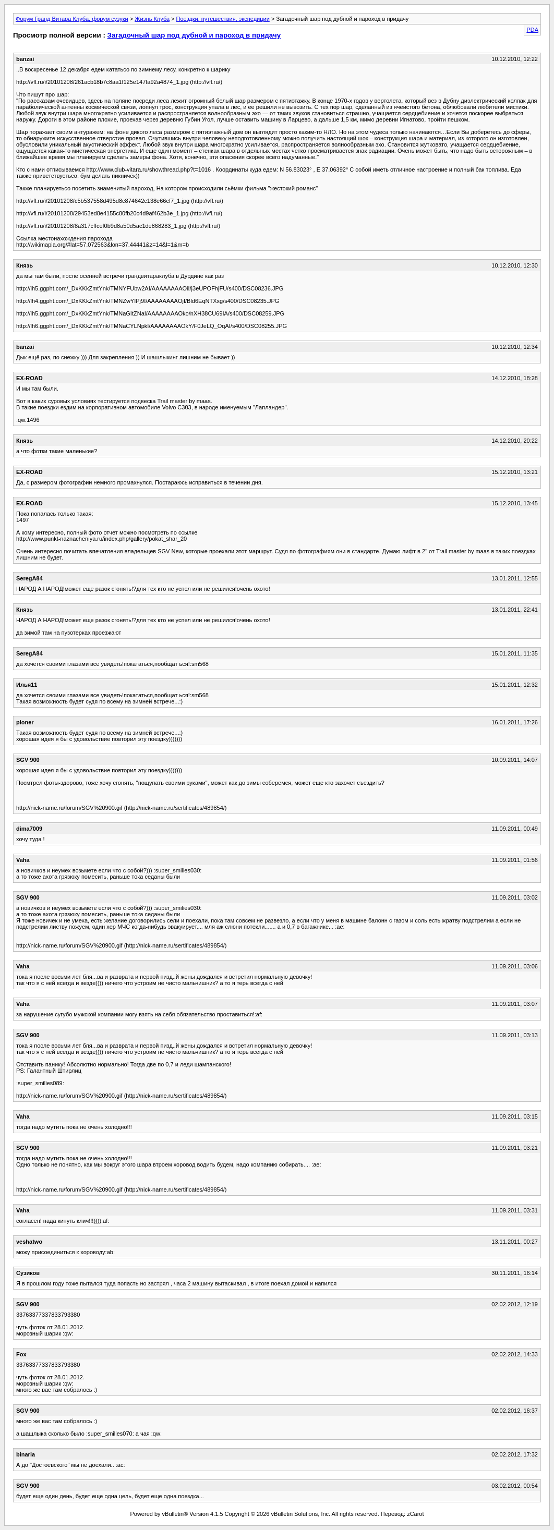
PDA (532, 30)
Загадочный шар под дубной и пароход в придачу (194, 35)
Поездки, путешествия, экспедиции (223, 19)
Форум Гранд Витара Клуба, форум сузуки (72, 19)
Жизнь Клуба (152, 19)
